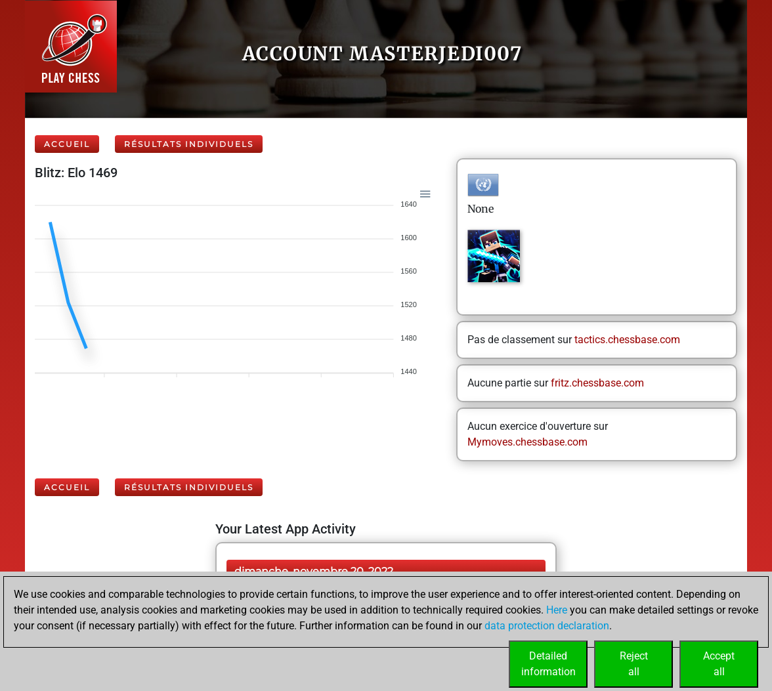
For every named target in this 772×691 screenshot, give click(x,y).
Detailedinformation (548, 664)
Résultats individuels (188, 144)
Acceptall (719, 664)
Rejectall (634, 664)
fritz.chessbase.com (597, 383)
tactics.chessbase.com (627, 339)
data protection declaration (546, 625)
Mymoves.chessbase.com (527, 442)
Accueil (67, 144)
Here (556, 610)
